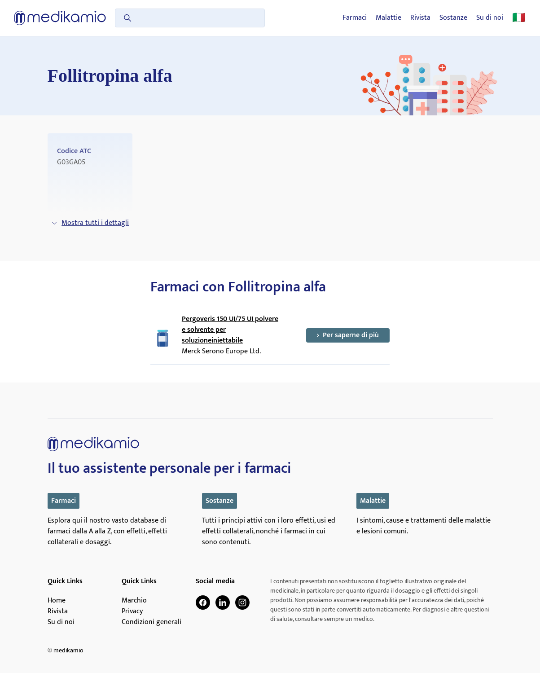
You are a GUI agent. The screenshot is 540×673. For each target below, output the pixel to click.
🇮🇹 (519, 18)
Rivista (420, 18)
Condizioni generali (151, 622)
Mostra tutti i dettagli (90, 223)
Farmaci (354, 18)
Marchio (134, 600)
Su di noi (489, 18)
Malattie (388, 18)
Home (57, 600)
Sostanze (453, 18)
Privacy (132, 611)
